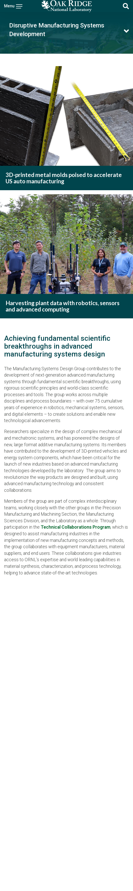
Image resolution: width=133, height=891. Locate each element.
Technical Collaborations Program (75, 527)
